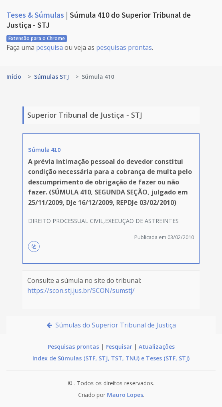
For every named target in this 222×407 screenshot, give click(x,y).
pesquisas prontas (124, 47)
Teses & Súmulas (36, 15)
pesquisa (49, 47)
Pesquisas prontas (73, 346)
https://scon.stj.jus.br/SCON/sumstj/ (81, 290)
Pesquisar (118, 346)
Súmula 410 (44, 149)
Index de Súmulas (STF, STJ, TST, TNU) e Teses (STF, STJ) (111, 358)
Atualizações (157, 346)
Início (13, 76)
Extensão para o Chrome (36, 38)
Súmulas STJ (51, 76)
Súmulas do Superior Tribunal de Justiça (111, 325)
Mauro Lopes (125, 395)
